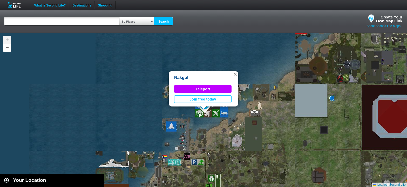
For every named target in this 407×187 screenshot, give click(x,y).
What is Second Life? (50, 5)
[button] (235, 74)
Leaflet (379, 184)
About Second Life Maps (384, 26)
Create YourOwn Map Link (389, 19)
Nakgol (181, 77)
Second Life (17, 4)
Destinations (81, 5)
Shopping (105, 5)
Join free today (202, 99)
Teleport (203, 89)
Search (163, 21)
